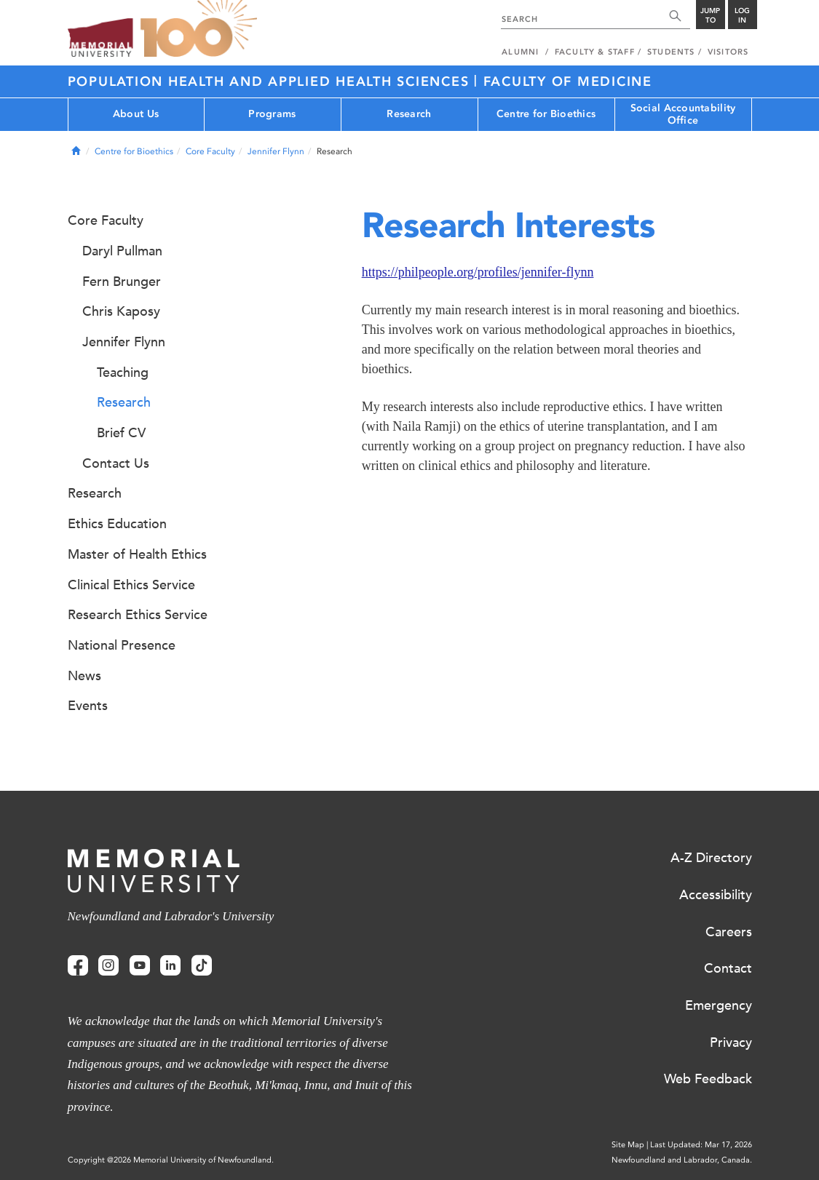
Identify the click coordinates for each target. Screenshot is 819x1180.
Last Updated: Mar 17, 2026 (701, 1144)
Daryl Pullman (122, 251)
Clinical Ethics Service (131, 585)
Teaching (123, 372)
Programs (272, 114)
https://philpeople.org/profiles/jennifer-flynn (478, 272)
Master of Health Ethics (137, 554)
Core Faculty (210, 151)
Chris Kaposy (121, 311)
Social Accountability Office (683, 114)
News (84, 676)
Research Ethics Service (137, 615)
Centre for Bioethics (546, 114)
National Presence (121, 645)
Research (409, 114)
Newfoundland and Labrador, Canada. (682, 1160)
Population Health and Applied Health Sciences (271, 81)
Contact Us (115, 463)
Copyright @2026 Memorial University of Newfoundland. (171, 1160)
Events (88, 706)
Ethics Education (117, 524)
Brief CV (121, 433)
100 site (199, 29)
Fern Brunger (121, 282)
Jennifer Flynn (276, 151)
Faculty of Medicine (567, 81)
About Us (136, 114)
